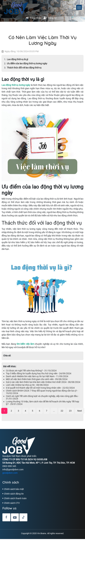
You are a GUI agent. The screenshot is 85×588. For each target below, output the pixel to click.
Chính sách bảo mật (14, 489)
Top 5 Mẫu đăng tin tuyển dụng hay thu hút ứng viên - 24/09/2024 (38, 373)
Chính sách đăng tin (14, 493)
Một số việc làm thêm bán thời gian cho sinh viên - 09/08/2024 (36, 379)
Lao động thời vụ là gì (17, 59)
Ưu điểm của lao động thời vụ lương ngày (27, 63)
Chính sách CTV (12, 503)
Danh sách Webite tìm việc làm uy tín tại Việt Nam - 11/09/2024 (37, 376)
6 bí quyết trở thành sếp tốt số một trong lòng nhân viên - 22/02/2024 (40, 388)
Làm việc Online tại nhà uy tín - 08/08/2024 (27, 385)
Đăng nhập (33, 17)
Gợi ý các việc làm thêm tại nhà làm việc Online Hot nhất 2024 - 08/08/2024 (43, 382)
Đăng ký (50, 17)
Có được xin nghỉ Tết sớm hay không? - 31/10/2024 (31, 370)
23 (70, 410)
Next (79, 410)
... (54, 410)
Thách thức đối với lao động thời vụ (24, 67)
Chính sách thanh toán (15, 498)
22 (62, 410)
